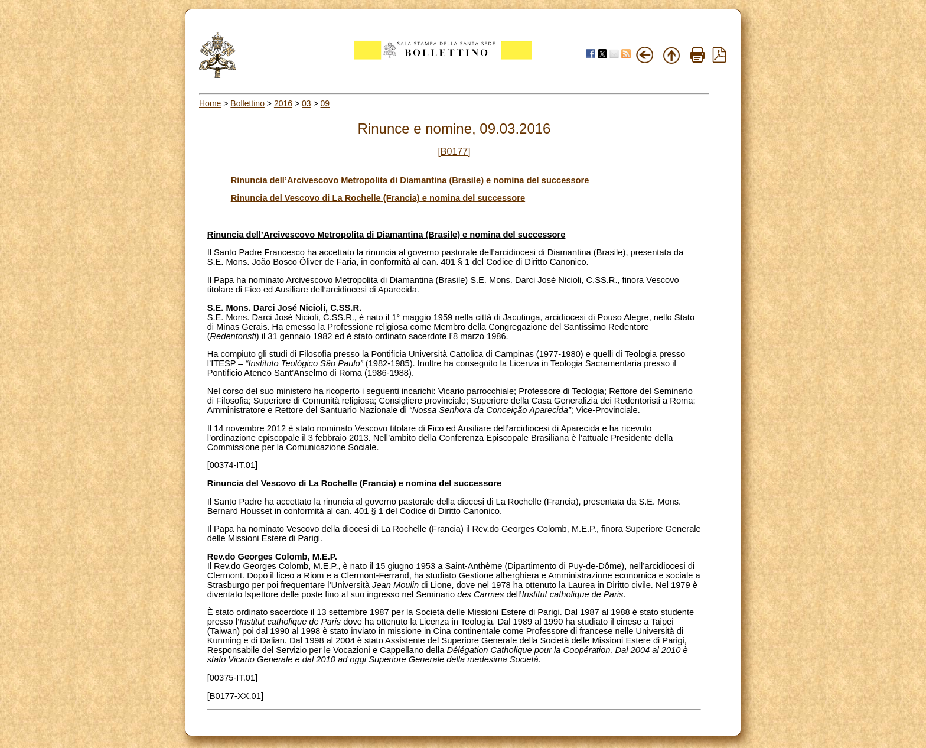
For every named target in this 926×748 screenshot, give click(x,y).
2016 (283, 103)
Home (210, 103)
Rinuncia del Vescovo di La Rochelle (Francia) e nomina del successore (378, 198)
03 (306, 103)
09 (325, 103)
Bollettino (247, 103)
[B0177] (454, 152)
